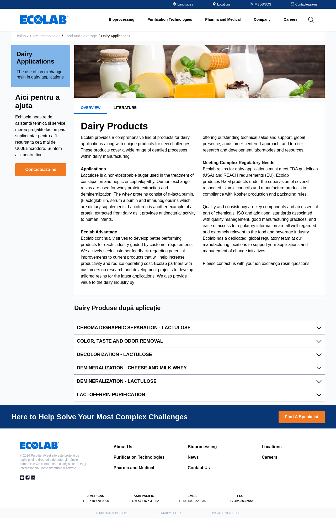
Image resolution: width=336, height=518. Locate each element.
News (193, 457)
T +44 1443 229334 (192, 501)
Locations (222, 4)
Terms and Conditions (112, 513)
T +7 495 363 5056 (240, 501)
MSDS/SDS (260, 4)
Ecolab (20, 36)
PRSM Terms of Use (226, 513)
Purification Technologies (139, 457)
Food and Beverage (81, 36)
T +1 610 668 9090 (95, 501)
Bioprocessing (202, 446)
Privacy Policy (170, 513)
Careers (290, 19)
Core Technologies (45, 36)
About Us (123, 446)
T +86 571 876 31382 (144, 501)
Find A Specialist (301, 417)
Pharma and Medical (134, 467)
